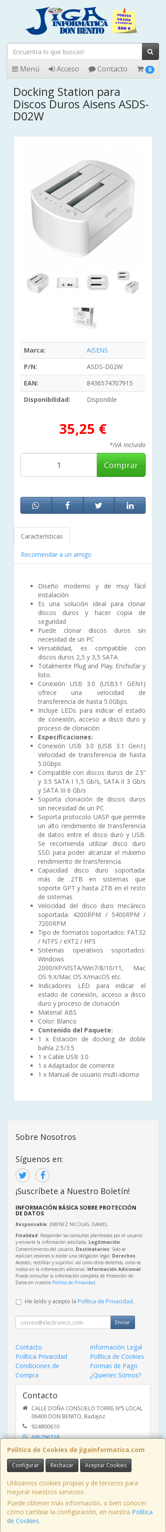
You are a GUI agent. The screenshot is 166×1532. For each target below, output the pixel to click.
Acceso (64, 69)
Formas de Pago (114, 1365)
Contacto (108, 69)
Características (42, 536)
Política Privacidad (41, 1356)
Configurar (25, 1465)
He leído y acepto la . (79, 1301)
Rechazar (61, 1465)
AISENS (97, 350)
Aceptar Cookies (106, 1465)
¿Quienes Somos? (115, 1375)
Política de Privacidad (73, 1282)
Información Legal (116, 1347)
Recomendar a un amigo (56, 554)
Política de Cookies (117, 1356)
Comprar (121, 465)
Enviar (122, 1322)
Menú (25, 69)
